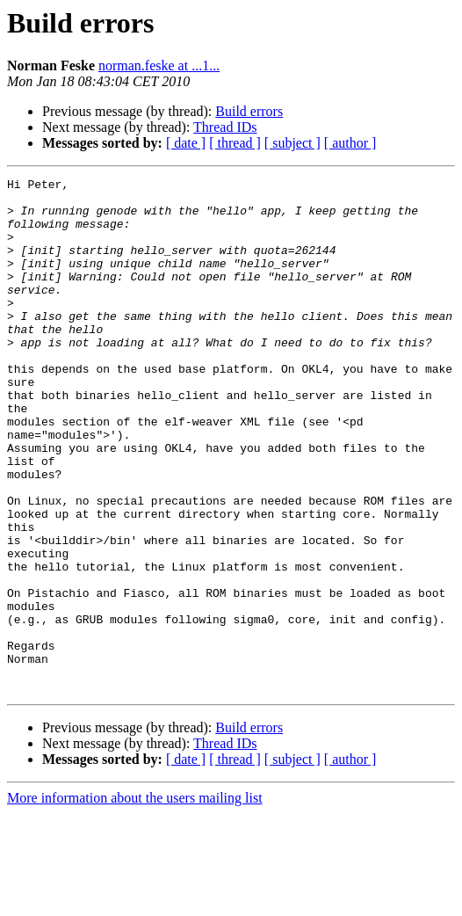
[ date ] (186, 142)
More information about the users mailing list (135, 900)
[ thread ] (235, 142)
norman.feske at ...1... (159, 65)
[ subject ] (292, 142)
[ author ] (350, 142)
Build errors (249, 111)
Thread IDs (224, 127)
